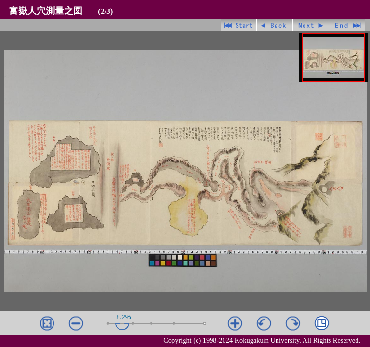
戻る (275, 25)
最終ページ (347, 25)
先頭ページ (239, 25)
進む (311, 25)
